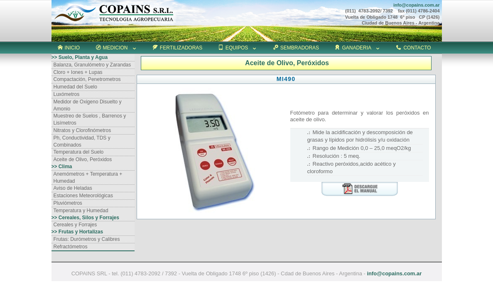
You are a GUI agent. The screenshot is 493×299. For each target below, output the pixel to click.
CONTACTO (413, 48)
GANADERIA (357, 48)
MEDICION (116, 48)
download (359, 189)
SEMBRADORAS (296, 48)
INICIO (69, 48)
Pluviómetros (68, 203)
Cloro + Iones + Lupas (78, 72)
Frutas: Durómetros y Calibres (87, 239)
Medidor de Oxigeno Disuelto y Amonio (88, 105)
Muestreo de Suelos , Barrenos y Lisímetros (90, 119)
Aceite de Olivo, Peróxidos (83, 159)
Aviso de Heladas (73, 188)
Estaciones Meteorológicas (83, 196)
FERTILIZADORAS (177, 48)
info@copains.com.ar (394, 273)
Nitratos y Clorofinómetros (82, 130)
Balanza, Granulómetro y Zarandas (92, 65)
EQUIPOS (238, 48)
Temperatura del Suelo (79, 152)
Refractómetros (71, 247)
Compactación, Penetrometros (87, 79)
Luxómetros (67, 94)
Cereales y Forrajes (75, 225)
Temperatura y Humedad (81, 210)
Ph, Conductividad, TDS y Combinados (82, 141)
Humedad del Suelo (75, 87)
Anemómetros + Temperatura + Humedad (88, 177)
